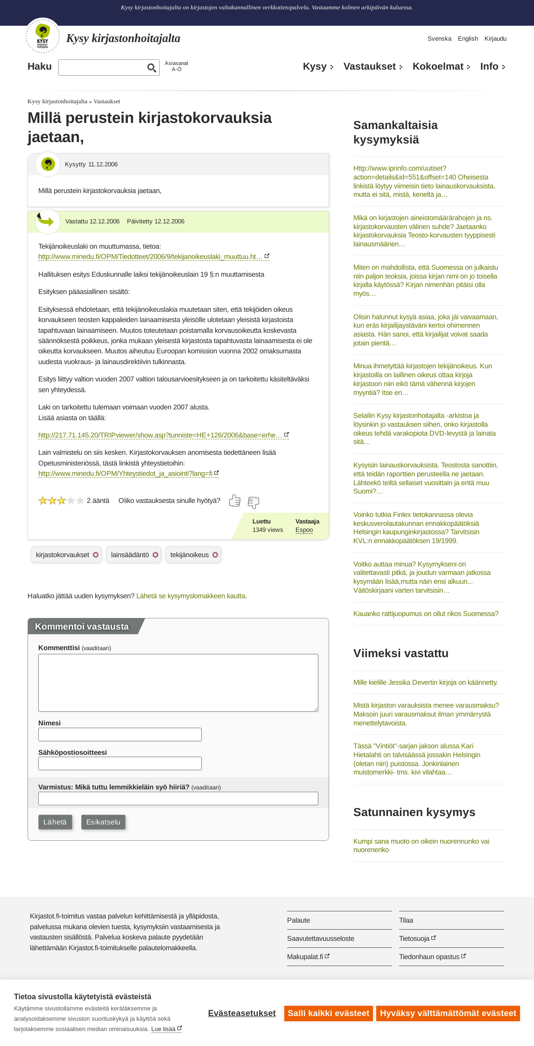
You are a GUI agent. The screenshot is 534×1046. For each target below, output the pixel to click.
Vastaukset (370, 66)
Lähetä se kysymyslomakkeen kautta (190, 596)
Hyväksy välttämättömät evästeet (448, 1012)
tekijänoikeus (189, 555)
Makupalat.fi (305, 956)
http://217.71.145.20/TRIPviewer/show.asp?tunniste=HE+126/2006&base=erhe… (160, 435)
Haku (40, 66)
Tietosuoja (414, 938)
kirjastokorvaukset (62, 555)
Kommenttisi (59, 648)
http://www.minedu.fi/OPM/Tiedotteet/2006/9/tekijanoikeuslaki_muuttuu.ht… (150, 256)
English (468, 38)
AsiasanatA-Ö (176, 66)
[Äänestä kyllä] (235, 500)
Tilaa (406, 920)
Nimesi (49, 723)
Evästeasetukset (240, 1012)
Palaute (298, 920)
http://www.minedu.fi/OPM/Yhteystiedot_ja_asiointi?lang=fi (125, 473)
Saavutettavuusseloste (320, 938)
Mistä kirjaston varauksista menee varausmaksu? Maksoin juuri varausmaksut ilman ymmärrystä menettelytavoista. (426, 713)
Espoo (304, 529)
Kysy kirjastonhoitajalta (57, 101)
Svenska (439, 38)
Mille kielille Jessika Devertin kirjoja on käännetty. (425, 682)
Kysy (315, 66)
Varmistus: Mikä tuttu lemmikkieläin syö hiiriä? (114, 787)
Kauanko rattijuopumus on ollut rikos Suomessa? (426, 613)
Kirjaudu (495, 38)
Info (489, 66)
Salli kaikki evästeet (327, 1012)
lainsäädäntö (130, 555)
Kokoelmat (438, 66)
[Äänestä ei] (253, 503)
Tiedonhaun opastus (429, 956)
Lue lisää (163, 1028)
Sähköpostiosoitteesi (72, 752)
